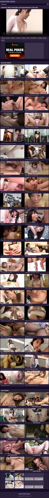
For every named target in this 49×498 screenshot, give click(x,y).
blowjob (13, 38)
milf (28, 38)
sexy (3, 40)
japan (24, 38)
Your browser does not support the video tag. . (24, 22)
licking (4, 38)
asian (8, 38)
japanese (19, 38)
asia (45, 38)
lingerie (40, 38)
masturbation (34, 38)
